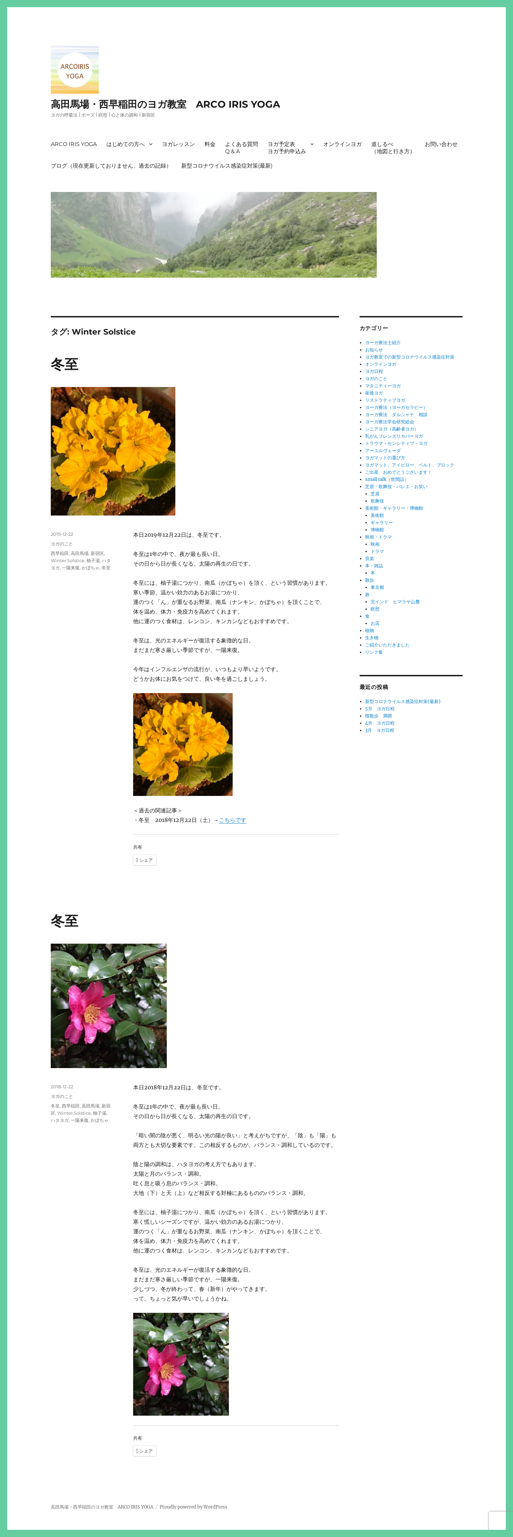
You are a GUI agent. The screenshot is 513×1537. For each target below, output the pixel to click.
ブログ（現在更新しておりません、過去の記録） (111, 165)
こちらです (232, 819)
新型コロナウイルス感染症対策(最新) (226, 165)
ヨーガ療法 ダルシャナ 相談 (396, 414)
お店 (375, 623)
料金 (210, 144)
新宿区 (97, 553)
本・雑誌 (374, 566)
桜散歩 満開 (378, 716)
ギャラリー (382, 522)
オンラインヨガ (342, 144)
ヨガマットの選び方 (385, 458)
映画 (375, 544)
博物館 (377, 530)
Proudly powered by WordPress (194, 1507)
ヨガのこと (62, 543)
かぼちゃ (91, 567)
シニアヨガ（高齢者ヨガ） (392, 429)
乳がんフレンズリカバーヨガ (394, 436)
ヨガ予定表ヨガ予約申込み (287, 148)
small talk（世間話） (387, 479)
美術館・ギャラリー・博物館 (394, 508)
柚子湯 (93, 560)
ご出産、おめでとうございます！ (398, 472)
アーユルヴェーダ (383, 450)
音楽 (369, 558)
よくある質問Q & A (241, 148)
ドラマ (377, 551)
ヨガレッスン (178, 144)
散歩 (369, 580)
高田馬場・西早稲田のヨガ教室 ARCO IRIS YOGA (165, 104)
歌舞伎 (377, 501)
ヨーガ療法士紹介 (383, 343)
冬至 (64, 364)
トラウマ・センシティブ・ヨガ (396, 443)
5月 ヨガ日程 (380, 709)
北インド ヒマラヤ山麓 (395, 602)
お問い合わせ (441, 144)
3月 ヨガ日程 (379, 730)
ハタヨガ (60, 1120)
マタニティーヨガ (383, 386)
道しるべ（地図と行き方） (393, 148)
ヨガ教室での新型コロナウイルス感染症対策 (409, 357)
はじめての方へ (125, 144)
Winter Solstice (67, 560)
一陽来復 (71, 567)
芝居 (375, 494)
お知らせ (374, 350)
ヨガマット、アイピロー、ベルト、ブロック (409, 465)
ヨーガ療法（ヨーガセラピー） (396, 407)
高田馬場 (80, 553)
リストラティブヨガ (385, 400)
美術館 (377, 515)
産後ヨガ (374, 393)
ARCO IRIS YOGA (74, 144)
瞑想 (375, 609)
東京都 (377, 587)
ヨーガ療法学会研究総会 (389, 422)
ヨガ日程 (374, 371)
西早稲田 (60, 553)
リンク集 (374, 652)
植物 (369, 630)
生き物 (371, 638)
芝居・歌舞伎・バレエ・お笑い (396, 486)
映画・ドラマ (378, 537)
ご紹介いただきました (387, 645)
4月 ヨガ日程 (380, 723)
